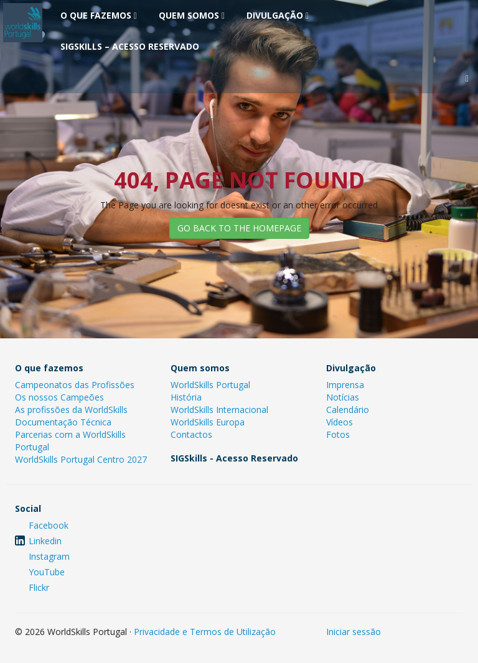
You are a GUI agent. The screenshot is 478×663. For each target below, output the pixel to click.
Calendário (347, 409)
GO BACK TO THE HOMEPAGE (239, 228)
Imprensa (345, 385)
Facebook (48, 525)
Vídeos (339, 422)
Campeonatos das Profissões (74, 385)
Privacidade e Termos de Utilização (205, 632)
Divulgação (277, 15)
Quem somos (192, 15)
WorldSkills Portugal (210, 385)
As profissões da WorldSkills (71, 409)
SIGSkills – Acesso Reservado (129, 46)
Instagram (49, 556)
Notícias (342, 397)
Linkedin (45, 541)
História (186, 397)
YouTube (47, 572)
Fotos (338, 434)
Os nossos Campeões (59, 397)
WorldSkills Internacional (219, 409)
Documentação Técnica (63, 422)
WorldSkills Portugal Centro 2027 (81, 459)
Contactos (191, 434)
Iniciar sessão (353, 632)
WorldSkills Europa (208, 422)
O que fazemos (98, 15)
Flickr (39, 587)
